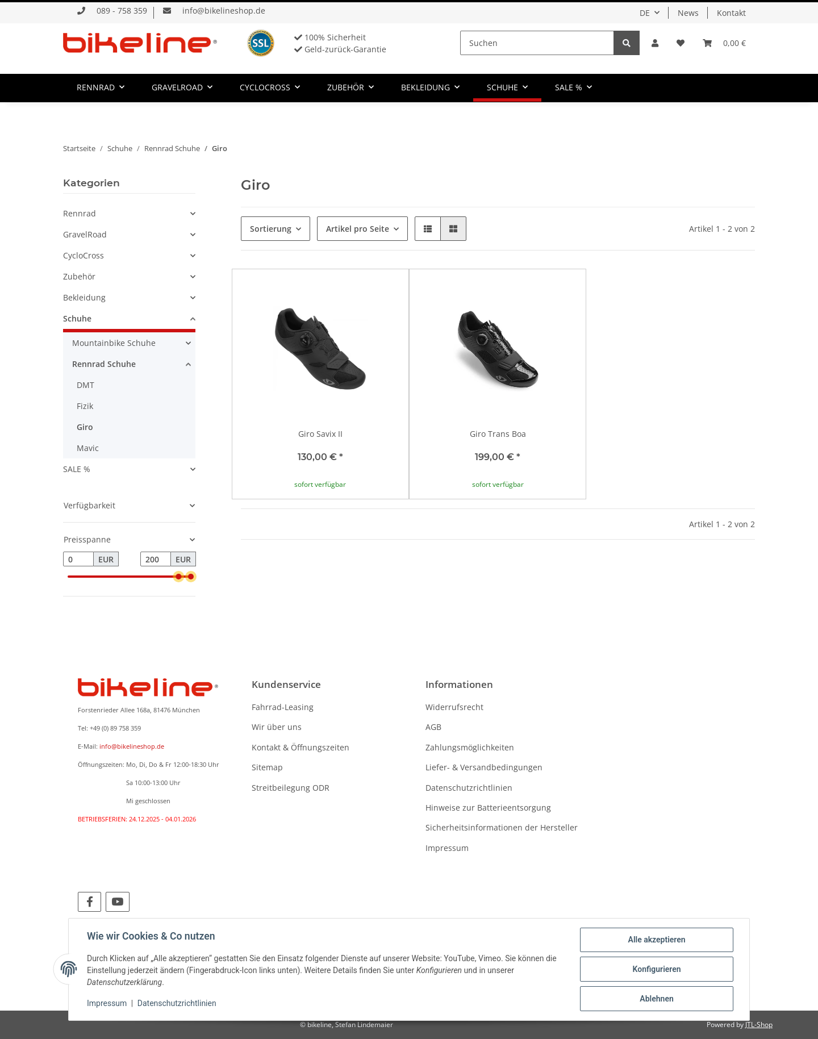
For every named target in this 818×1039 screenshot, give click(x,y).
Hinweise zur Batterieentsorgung (488, 807)
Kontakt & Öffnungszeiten (300, 747)
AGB (433, 726)
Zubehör (79, 276)
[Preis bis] (155, 559)
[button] (654, 42)
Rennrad (79, 213)
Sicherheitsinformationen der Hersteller (501, 827)
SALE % (76, 469)
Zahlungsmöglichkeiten (469, 747)
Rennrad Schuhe (104, 363)
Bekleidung (84, 297)
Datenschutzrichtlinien (468, 787)
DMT (85, 384)
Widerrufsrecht (454, 707)
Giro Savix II (320, 433)
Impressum (447, 847)
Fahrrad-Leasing (283, 707)
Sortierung (270, 228)
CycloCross (83, 255)
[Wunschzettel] (680, 42)
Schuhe (77, 318)
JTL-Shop (759, 1024)
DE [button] (645, 12)
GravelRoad (85, 234)
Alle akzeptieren (656, 939)
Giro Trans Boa (498, 433)
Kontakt (731, 12)
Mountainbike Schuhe (114, 342)
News (688, 12)
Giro (85, 427)
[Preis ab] (78, 559)
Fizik (85, 405)
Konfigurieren (656, 969)
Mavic (88, 448)
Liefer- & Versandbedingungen (483, 767)
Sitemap (267, 767)
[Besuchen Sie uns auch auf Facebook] (89, 902)
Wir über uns (277, 726)
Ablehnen (656, 998)
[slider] (178, 576)
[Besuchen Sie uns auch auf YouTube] (117, 902)
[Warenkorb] (724, 42)
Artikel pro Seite (357, 228)
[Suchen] (537, 43)
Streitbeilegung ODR (290, 787)
